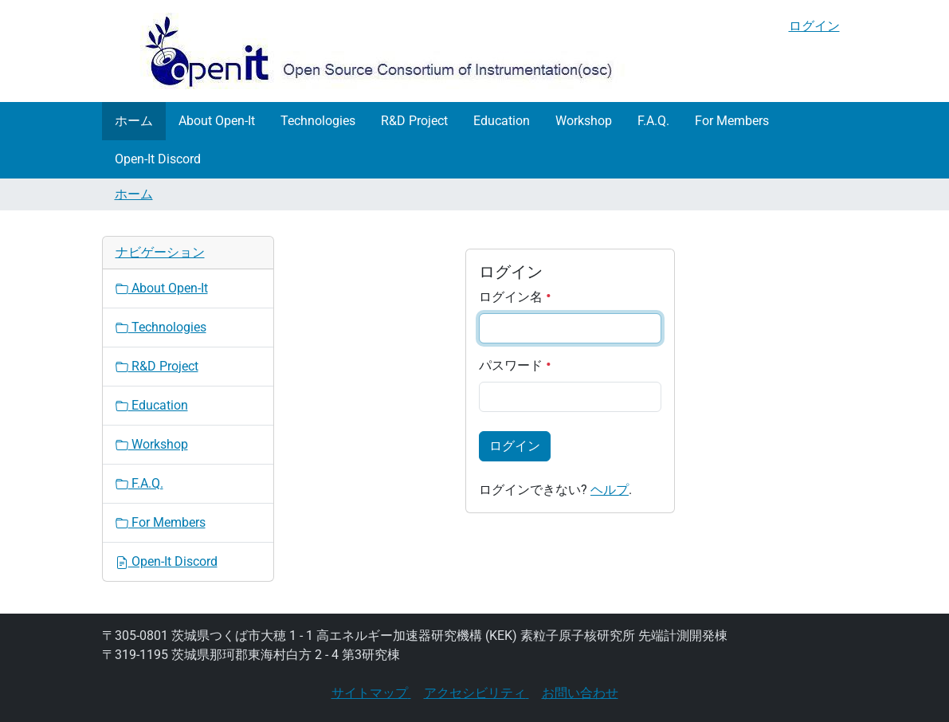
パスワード (515, 365)
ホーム (134, 120)
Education (501, 120)
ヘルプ (609, 489)
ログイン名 (515, 296)
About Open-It (216, 120)
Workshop (583, 120)
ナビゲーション (160, 252)
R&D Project (414, 120)
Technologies (317, 120)
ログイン (814, 25)
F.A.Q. (653, 120)
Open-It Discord (158, 159)
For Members (732, 120)
